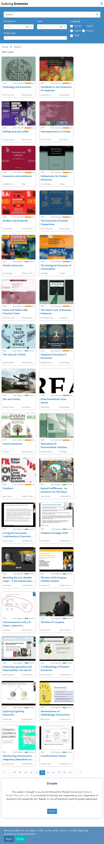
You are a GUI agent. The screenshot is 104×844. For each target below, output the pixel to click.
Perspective (10, 21)
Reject (9, 839)
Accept (20, 839)
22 (31, 772)
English (89, 26)
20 (20, 772)
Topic (40, 21)
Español (77, 31)
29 (70, 772)
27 (59, 772)
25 (48, 772)
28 (64, 772)
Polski (76, 35)
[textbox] (35, 38)
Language (75, 21)
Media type (10, 33)
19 (14, 772)
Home (5, 47)
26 (53, 772)
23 (37, 772)
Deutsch (78, 26)
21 (26, 772)
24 (42, 772)
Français (89, 31)
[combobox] (35, 38)
